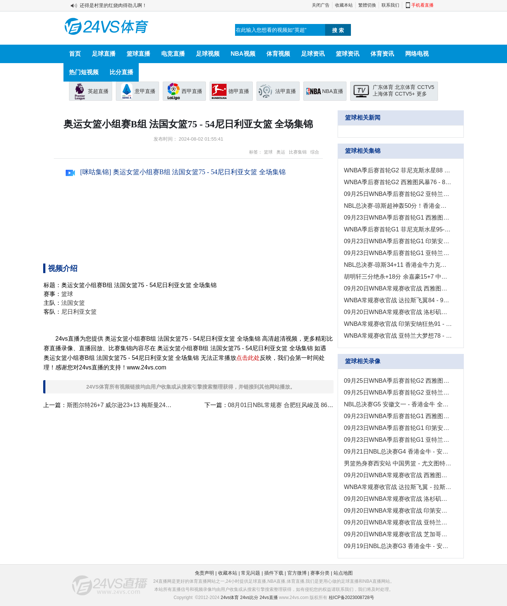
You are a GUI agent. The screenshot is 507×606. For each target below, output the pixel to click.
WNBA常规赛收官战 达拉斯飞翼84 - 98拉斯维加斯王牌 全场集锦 (398, 300)
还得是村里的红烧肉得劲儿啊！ (113, 5)
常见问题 (250, 573)
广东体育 (383, 87)
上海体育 (383, 94)
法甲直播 (285, 91)
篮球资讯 (347, 54)
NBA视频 (243, 54)
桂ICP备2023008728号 (351, 597)
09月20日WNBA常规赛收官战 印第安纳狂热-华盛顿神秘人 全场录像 (398, 510)
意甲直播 (145, 91)
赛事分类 (320, 573)
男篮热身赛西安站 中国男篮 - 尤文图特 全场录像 (398, 463)
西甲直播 (192, 91)
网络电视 (417, 54)
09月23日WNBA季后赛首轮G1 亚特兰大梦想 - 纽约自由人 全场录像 (398, 440)
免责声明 (204, 573)
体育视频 (278, 54)
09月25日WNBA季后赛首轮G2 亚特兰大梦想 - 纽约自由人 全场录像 (398, 392)
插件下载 (273, 573)
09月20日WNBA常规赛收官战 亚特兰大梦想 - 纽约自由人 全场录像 (398, 522)
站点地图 (343, 573)
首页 (75, 54)
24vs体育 (230, 597)
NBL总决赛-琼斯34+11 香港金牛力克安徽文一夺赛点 (398, 265)
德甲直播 (238, 91)
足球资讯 (313, 54)
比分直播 (121, 72)
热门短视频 (84, 72)
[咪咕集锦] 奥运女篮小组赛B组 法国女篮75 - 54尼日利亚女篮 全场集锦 (176, 172)
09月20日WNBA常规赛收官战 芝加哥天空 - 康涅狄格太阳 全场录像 (398, 534)
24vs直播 (268, 597)
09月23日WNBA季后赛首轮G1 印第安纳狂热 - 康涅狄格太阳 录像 (398, 428)
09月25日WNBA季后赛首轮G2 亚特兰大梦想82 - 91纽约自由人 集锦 (398, 194)
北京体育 (405, 87)
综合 (314, 152)
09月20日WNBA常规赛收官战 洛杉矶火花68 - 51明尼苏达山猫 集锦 (398, 312)
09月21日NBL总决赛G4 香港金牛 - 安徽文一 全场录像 (398, 451)
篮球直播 (138, 54)
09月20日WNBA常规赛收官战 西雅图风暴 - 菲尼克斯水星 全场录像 (398, 475)
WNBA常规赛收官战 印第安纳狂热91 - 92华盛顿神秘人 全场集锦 (398, 324)
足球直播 (103, 54)
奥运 (280, 152)
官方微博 (297, 573)
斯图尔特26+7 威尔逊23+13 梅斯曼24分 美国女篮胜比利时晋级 (149, 405)
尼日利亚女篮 (79, 312)
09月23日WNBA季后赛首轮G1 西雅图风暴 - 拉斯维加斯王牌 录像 (398, 416)
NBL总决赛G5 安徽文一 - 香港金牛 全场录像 (398, 404)
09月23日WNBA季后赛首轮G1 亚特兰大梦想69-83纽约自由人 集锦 (398, 253)
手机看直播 (422, 5)
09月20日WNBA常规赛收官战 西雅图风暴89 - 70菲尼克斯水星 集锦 (398, 288)
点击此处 (248, 358)
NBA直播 (332, 91)
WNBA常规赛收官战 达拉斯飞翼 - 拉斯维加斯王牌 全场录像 (398, 487)
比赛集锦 (298, 152)
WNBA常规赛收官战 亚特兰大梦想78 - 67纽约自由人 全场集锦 (398, 336)
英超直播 (98, 91)
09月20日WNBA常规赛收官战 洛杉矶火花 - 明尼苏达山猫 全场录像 (398, 499)
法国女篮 (73, 303)
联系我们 (390, 5)
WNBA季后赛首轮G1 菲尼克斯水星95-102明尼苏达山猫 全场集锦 (398, 229)
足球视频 (208, 54)
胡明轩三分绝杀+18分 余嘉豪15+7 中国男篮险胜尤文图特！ (398, 276)
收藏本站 (344, 5)
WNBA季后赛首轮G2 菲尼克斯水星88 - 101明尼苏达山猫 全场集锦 (398, 170)
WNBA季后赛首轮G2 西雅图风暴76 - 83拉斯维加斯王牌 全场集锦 (398, 182)
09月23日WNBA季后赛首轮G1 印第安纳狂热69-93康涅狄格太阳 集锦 (398, 241)
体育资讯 (382, 54)
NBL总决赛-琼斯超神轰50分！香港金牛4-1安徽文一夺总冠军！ (398, 206)
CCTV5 (425, 87)
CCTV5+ (405, 94)
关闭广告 (321, 5)
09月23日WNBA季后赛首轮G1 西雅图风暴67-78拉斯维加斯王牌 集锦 (398, 217)
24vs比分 (249, 597)
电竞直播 (173, 54)
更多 (422, 94)
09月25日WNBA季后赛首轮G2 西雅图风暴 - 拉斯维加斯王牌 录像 (398, 381)
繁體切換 (367, 5)
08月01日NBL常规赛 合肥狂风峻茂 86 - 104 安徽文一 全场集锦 (310, 405)
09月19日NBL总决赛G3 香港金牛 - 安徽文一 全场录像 (398, 546)
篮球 (268, 152)
